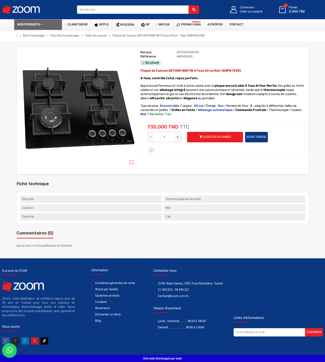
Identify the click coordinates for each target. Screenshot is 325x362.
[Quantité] (164, 137)
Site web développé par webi (162, 358)
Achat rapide (256, 137)
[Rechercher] (138, 9)
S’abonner (314, 332)
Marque (146, 52)
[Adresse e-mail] (269, 332)
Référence (148, 56)
